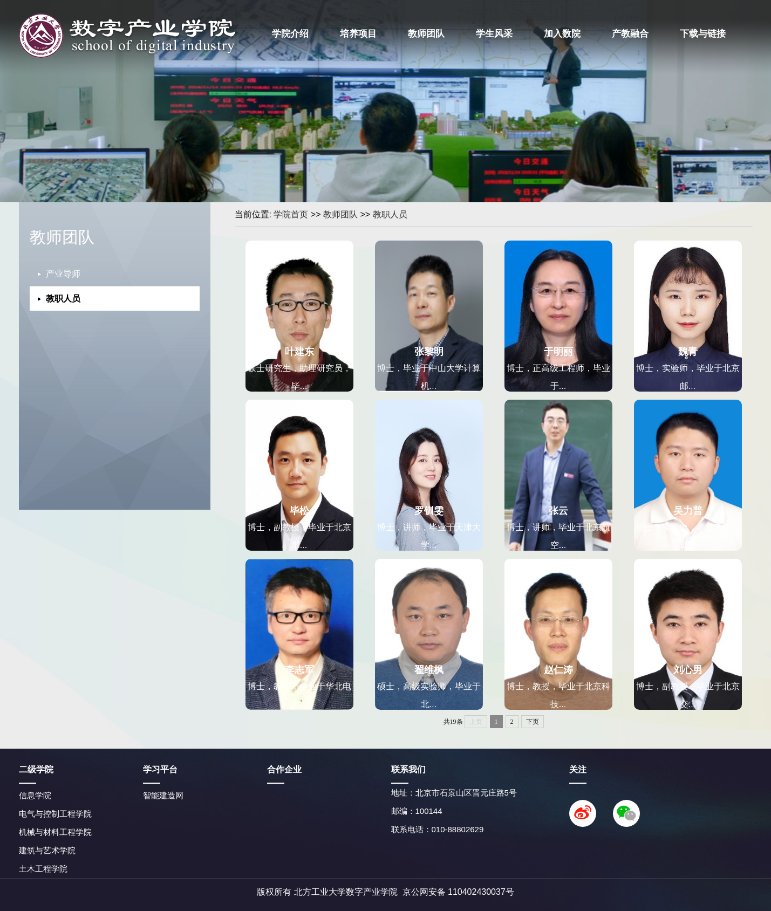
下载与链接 (703, 34)
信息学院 (35, 795)
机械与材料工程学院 (55, 832)
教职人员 (390, 214)
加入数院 (562, 34)
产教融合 (630, 34)
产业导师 (63, 273)
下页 (532, 721)
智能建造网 (163, 795)
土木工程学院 (43, 868)
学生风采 (494, 34)
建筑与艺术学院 (47, 850)
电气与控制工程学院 (55, 813)
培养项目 (358, 34)
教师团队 (426, 34)
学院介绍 (290, 34)
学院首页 (291, 214)
